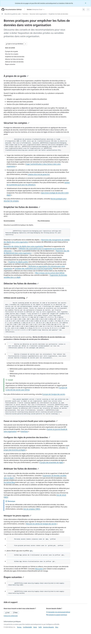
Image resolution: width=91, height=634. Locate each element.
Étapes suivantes (14, 577)
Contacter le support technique (56, 615)
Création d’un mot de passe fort (39, 174)
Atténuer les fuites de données (21, 468)
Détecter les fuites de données (21, 283)
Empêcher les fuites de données (58, 14)
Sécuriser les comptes (16, 122)
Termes (19, 627)
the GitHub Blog (9, 482)
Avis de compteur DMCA (31, 509)
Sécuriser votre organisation (38, 14)
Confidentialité (27, 627)
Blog (56, 627)
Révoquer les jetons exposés (17, 515)
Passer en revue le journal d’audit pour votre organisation (31, 421)
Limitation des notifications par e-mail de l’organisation (34, 268)
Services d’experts (48, 627)
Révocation (39, 569)
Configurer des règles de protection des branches (27, 437)
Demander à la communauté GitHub (58, 612)
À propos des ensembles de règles (51, 462)
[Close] (85, 3)
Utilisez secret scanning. (16, 298)
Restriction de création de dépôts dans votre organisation (23, 246)
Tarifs (40, 627)
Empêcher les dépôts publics (18, 262)
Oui (7, 612)
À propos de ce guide (16, 75)
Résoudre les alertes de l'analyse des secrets (41, 524)
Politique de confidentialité (11, 616)
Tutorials (25, 14)
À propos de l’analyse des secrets (53, 394)
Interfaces (24, 431)
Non (15, 612)
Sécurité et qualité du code (12, 14)
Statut (35, 627)
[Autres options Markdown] (25, 43)
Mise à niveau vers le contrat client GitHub (49, 273)
